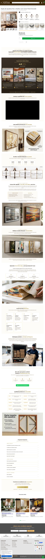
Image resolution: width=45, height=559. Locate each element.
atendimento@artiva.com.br (27, 543)
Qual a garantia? (9, 474)
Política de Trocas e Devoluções (5, 545)
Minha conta (14, 543)
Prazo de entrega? (9, 465)
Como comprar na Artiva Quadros (3, 547)
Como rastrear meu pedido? (11, 469)
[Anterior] (2, 20)
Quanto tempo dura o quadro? (11, 449)
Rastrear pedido (3, 543)
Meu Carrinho (14, 545)
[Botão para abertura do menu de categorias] (1, 2)
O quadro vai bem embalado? (11, 467)
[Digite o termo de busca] (24, 2)
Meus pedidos (14, 544)
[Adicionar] (19, 37)
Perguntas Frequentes (4, 548)
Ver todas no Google (22, 66)
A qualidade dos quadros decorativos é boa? (13, 445)
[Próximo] (16, 20)
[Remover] (19, 38)
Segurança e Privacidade (4, 544)
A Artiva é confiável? (10, 476)
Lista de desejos (14, 546)
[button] (21, 90)
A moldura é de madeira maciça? (12, 447)
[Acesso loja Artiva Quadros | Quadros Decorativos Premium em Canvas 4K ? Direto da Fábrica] (41, 2)
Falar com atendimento (22, 385)
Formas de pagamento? (10, 463)
